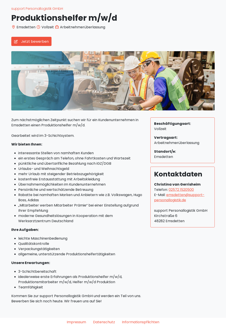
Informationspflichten (140, 322)
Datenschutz (104, 322)
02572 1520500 (181, 189)
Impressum (76, 322)
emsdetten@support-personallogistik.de (179, 197)
